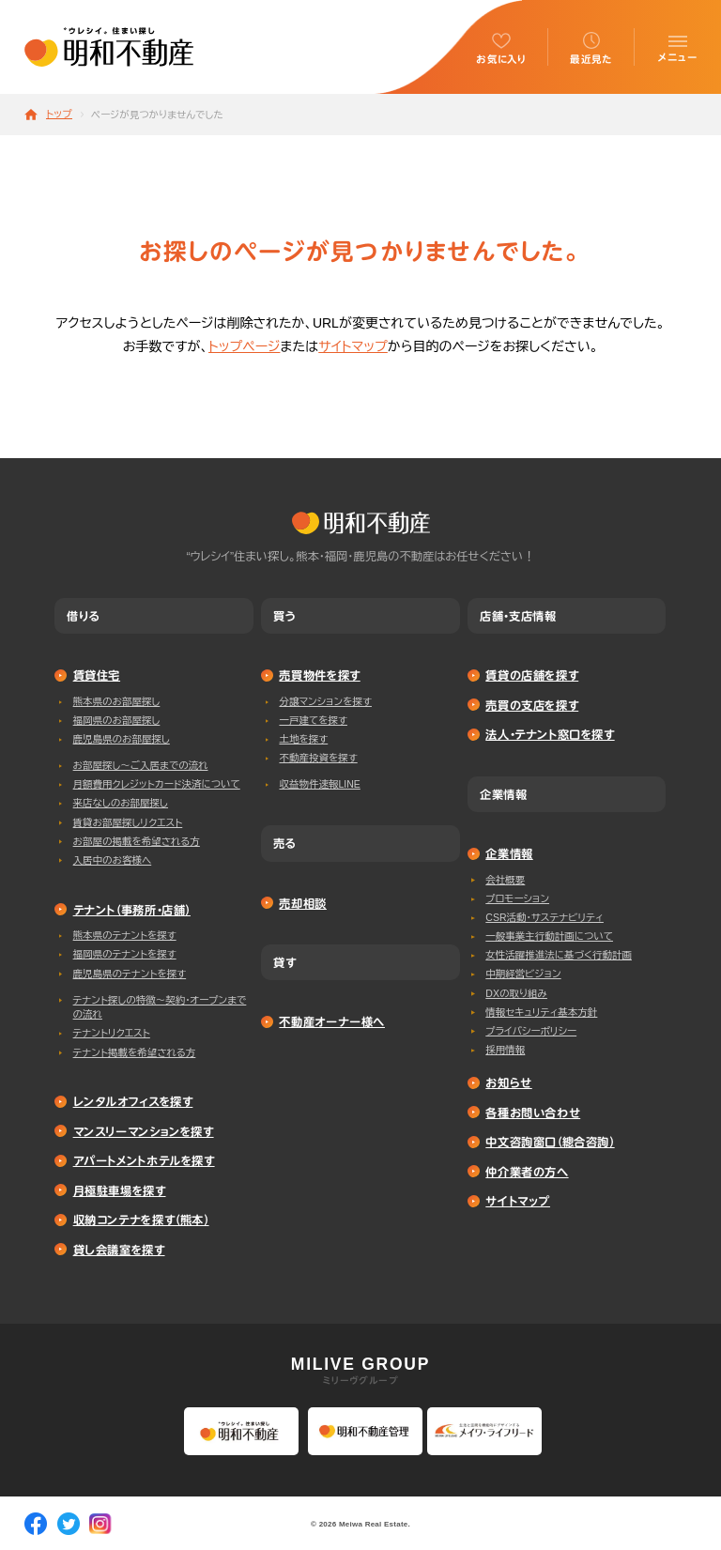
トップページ (244, 346)
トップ (59, 114)
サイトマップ (353, 346)
